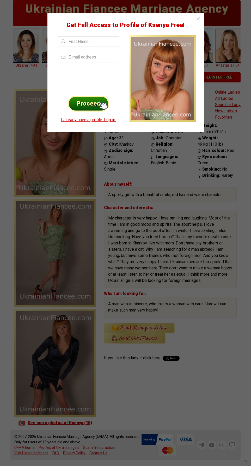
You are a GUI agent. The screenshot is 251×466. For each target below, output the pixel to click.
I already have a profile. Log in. (88, 119)
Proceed (93, 104)
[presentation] (87, 78)
